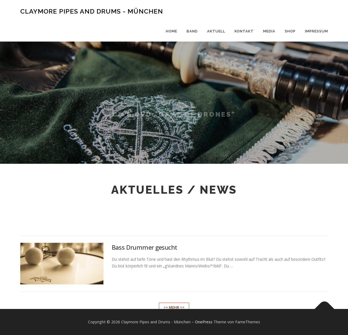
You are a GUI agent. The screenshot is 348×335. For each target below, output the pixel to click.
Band (192, 31)
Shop (290, 31)
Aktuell (216, 31)
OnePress (203, 321)
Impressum (316, 31)
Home (171, 31)
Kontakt (244, 31)
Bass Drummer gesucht (144, 270)
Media (269, 31)
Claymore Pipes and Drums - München (91, 11)
